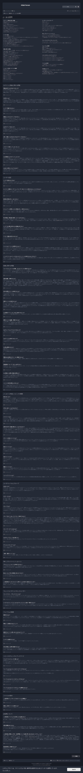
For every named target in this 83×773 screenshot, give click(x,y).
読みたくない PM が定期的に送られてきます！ (51, 36)
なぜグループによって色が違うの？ (49, 28)
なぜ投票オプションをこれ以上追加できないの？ (13, 55)
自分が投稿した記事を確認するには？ (49, 52)
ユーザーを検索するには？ (47, 50)
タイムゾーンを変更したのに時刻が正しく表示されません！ (15, 39)
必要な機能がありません (47, 71)
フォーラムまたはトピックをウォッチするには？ (52, 58)
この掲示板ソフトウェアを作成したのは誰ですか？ (52, 69)
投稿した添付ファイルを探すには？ (49, 65)
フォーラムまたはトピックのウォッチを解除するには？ (53, 60)
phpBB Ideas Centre (66, 726)
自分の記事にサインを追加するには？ (11, 52)
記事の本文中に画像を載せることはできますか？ (13, 73)
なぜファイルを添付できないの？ (10, 59)
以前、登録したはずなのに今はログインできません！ (14, 28)
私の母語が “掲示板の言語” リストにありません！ (13, 41)
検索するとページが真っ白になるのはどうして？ (52, 49)
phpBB (37, 763)
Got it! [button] (74, 769)
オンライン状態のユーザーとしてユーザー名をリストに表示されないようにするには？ (20, 37)
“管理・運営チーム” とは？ (47, 30)
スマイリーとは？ (7, 72)
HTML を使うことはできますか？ (10, 70)
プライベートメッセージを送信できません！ (51, 34)
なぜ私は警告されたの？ (8, 60)
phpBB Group (59, 220)
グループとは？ (45, 24)
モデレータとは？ (45, 23)
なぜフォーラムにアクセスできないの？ (11, 57)
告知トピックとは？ (7, 75)
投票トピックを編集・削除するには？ (11, 56)
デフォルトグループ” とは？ (47, 29)
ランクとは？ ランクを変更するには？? (11, 44)
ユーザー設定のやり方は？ (8, 36)
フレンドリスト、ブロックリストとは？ (50, 41)
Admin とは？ (45, 21)
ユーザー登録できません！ (8, 24)
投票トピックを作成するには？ (9, 54)
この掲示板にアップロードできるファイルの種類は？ (53, 64)
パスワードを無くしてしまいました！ (11, 29)
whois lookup (32, 736)
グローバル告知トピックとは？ (9, 74)
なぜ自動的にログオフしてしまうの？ (11, 30)
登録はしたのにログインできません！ (11, 25)
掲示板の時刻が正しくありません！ (10, 38)
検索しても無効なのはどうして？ (49, 48)
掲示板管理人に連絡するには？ (48, 73)
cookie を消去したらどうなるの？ (10, 31)
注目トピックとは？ (7, 77)
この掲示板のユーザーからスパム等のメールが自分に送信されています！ (57, 37)
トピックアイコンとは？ (8, 79)
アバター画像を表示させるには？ (10, 43)
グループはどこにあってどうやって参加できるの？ (52, 25)
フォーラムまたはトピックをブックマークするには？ (53, 57)
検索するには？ (45, 47)
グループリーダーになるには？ (48, 26)
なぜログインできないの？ (8, 26)
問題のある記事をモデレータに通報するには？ (12, 61)
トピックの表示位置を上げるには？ (10, 65)
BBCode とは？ (6, 69)
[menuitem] (13, 11)
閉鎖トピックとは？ (7, 78)
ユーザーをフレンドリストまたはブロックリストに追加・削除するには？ (57, 42)
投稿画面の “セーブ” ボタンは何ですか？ (11, 62)
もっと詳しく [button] (6, 770)
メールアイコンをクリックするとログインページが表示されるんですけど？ (18, 46)
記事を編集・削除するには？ (9, 51)
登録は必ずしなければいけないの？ (10, 21)
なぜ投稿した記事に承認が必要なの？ (11, 64)
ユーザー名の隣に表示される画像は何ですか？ (12, 42)
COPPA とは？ (6, 23)
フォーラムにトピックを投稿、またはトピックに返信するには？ (16, 50)
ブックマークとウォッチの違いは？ (49, 56)
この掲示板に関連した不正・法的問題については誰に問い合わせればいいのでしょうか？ (60, 72)
